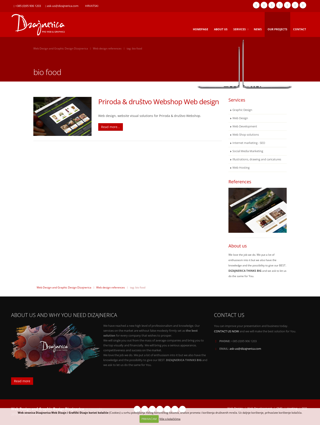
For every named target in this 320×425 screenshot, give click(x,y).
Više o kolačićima (169, 419)
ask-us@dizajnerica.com (62, 6)
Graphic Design (242, 110)
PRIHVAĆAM (149, 419)
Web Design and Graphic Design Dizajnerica (60, 48)
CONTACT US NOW (226, 331)
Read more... (110, 127)
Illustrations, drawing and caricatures (256, 159)
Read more (22, 381)
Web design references (107, 48)
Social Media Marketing (247, 151)
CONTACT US (229, 315)
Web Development (244, 126)
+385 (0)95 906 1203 (27, 6)
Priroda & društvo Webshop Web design (158, 101)
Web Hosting (241, 168)
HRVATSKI (91, 6)
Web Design (240, 118)
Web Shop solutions (245, 135)
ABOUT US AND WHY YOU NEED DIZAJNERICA (64, 315)
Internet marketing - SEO (248, 143)
